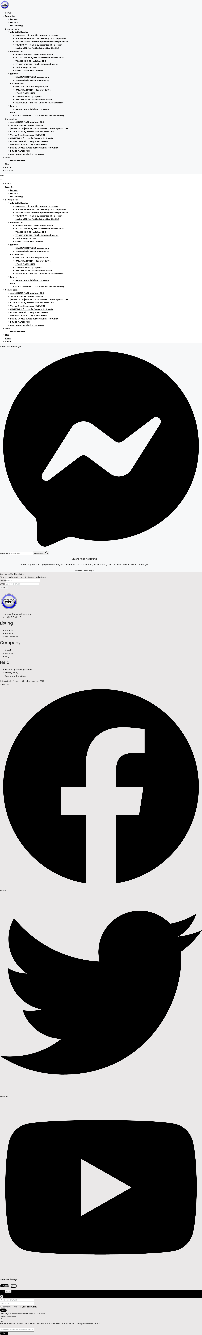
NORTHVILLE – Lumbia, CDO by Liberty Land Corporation (40, 38)
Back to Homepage (84, 570)
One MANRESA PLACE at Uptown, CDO (32, 86)
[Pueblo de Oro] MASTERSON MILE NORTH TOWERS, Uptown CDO (39, 128)
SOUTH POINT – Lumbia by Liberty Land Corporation (38, 45)
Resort (13, 112)
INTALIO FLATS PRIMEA (25, 93)
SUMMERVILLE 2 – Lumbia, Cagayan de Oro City (36, 35)
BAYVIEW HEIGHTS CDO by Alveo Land (32, 77)
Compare (4, 1285)
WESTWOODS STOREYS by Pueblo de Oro (33, 99)
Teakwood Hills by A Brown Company (32, 80)
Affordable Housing (19, 32)
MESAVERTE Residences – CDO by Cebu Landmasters (39, 103)
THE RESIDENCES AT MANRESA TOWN (26, 125)
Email (2, 583)
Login (3, 1310)
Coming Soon (11, 119)
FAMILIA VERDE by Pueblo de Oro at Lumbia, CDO (37, 48)
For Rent (14, 22)
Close (13, 1286)
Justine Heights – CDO (25, 67)
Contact (9, 170)
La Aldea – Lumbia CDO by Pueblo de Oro (34, 54)
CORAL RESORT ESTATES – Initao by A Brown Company (39, 115)
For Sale (14, 19)
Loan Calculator (17, 160)
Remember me (9, 1306)
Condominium (17, 83)
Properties (10, 16)
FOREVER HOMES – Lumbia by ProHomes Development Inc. (41, 41)
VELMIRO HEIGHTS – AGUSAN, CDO (30, 61)
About (8, 167)
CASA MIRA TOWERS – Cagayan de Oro (33, 90)
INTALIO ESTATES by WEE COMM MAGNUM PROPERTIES (39, 57)
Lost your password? (27, 1306)
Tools (7, 157)
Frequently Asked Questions (18, 669)
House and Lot (16, 51)
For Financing (16, 25)
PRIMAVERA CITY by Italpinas (28, 96)
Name (3, 580)
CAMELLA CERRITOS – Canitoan (29, 70)
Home (8, 12)
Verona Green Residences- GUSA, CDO (27, 135)
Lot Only (14, 74)
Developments (12, 29)
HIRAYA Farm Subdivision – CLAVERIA (32, 109)
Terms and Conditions (15, 676)
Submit (4, 587)
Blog (7, 164)
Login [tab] (8, 1291)
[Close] (1, 1296)
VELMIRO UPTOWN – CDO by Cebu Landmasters (36, 64)
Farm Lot (14, 106)
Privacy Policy (11, 672)
